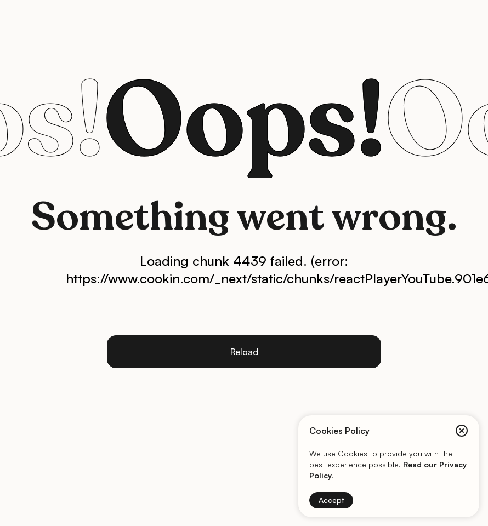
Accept (331, 500)
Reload (244, 351)
